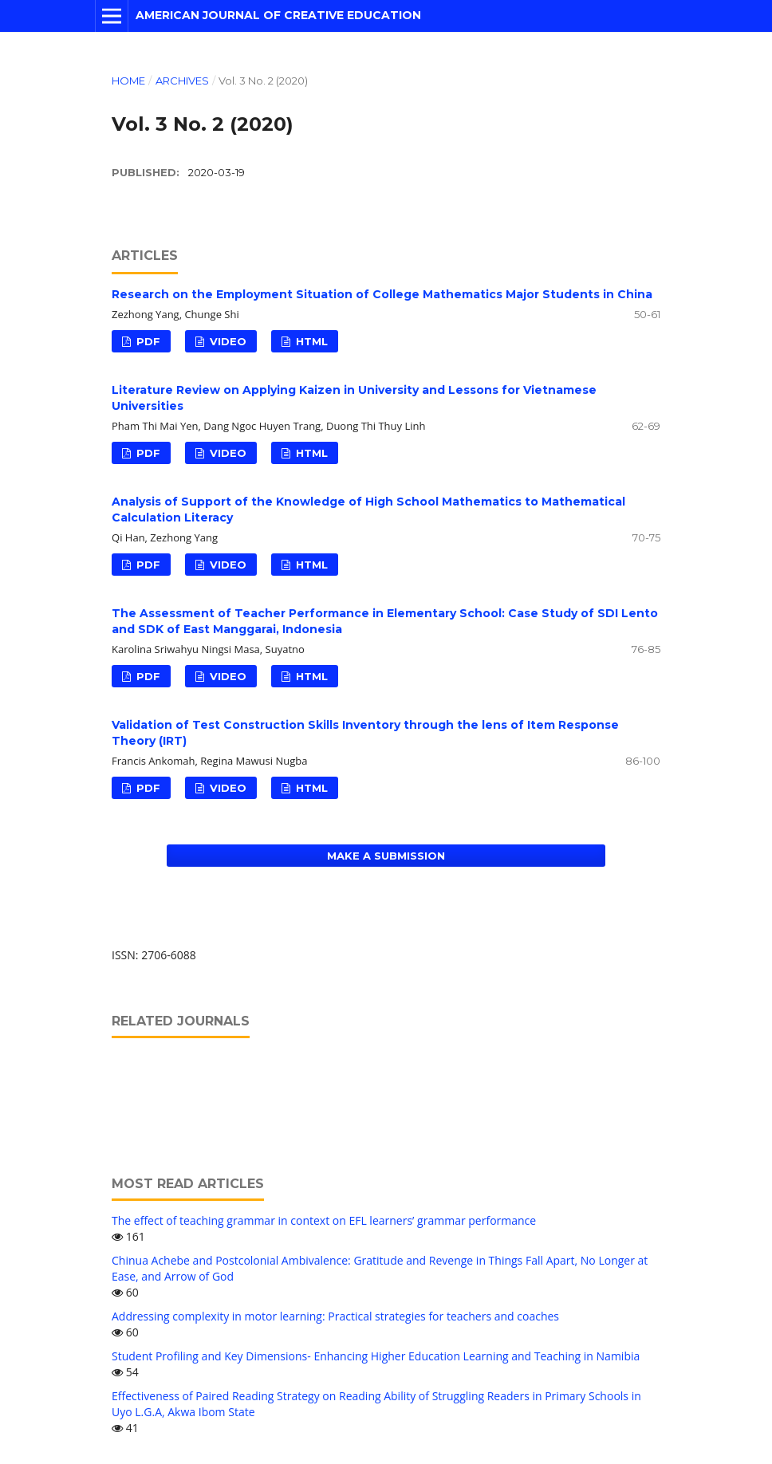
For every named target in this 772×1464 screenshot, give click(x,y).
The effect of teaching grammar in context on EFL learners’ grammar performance (324, 1220)
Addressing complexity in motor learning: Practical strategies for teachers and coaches (335, 1316)
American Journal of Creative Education (278, 15)
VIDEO (226, 341)
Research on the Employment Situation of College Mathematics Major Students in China (382, 294)
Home (128, 80)
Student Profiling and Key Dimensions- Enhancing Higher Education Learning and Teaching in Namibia (376, 1356)
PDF (146, 341)
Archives (182, 80)
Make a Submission (386, 855)
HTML (310, 341)
